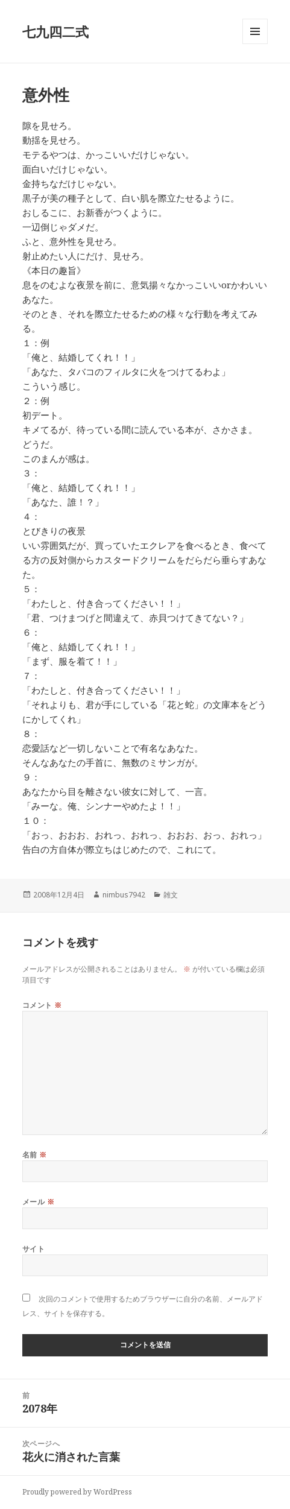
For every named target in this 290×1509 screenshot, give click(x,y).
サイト (33, 1249)
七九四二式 (55, 31)
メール (38, 1202)
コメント (42, 1005)
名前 (34, 1155)
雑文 (170, 895)
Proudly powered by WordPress (77, 1492)
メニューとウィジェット (255, 43)
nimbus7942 (123, 895)
